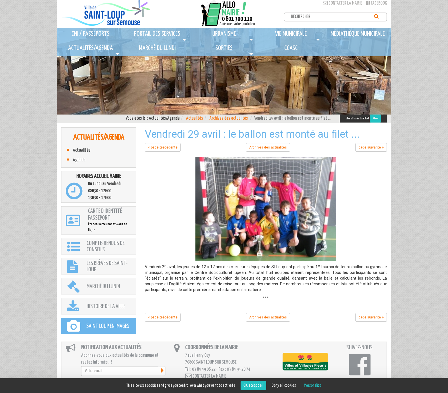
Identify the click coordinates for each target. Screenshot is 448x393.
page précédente (162, 147)
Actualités (194, 118)
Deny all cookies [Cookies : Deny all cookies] (284, 385)
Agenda (79, 160)
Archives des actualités (228, 118)
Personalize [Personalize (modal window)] (312, 385)
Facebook (376, 3)
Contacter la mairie (342, 3)
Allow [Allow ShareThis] (375, 118)
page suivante (371, 147)
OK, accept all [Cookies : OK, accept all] (253, 385)
